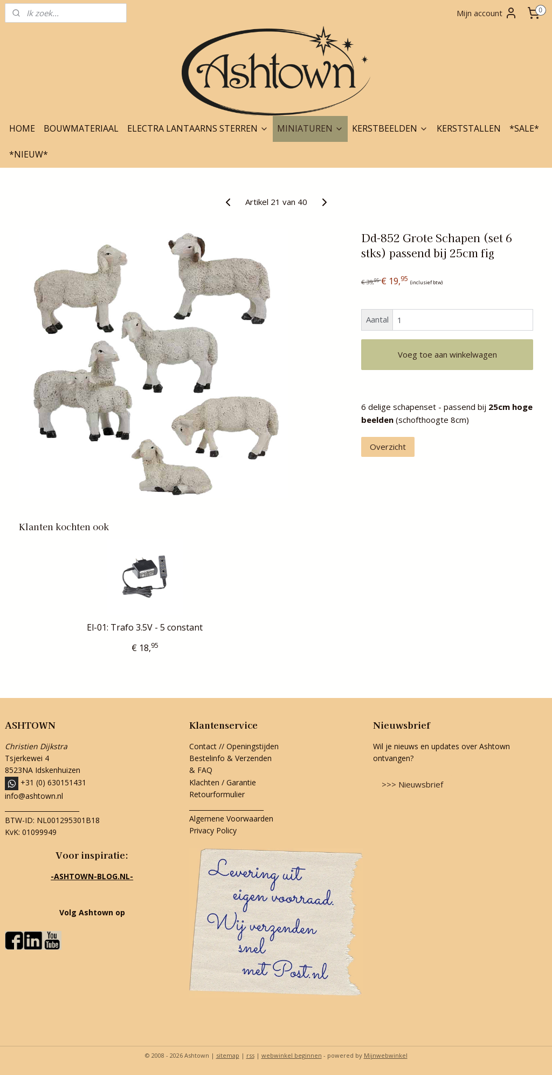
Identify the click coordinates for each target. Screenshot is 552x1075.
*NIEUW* (28, 154)
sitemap (227, 1055)
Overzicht (388, 446)
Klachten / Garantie (222, 782)
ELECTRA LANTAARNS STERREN (197, 128)
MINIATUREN (310, 128)
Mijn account (487, 12)
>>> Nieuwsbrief (412, 784)
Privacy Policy (213, 830)
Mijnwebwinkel (386, 1055)
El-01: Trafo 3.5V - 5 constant (145, 627)
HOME (22, 128)
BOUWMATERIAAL (81, 128)
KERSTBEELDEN (390, 128)
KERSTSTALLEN (469, 128)
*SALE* (524, 128)
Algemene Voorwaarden (231, 818)
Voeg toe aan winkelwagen (447, 354)
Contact (203, 746)
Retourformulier (218, 794)
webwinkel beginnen (291, 1055)
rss (250, 1055)
